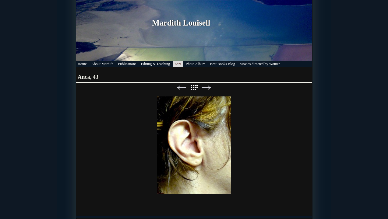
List (194, 88)
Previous (181, 88)
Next (206, 88)
